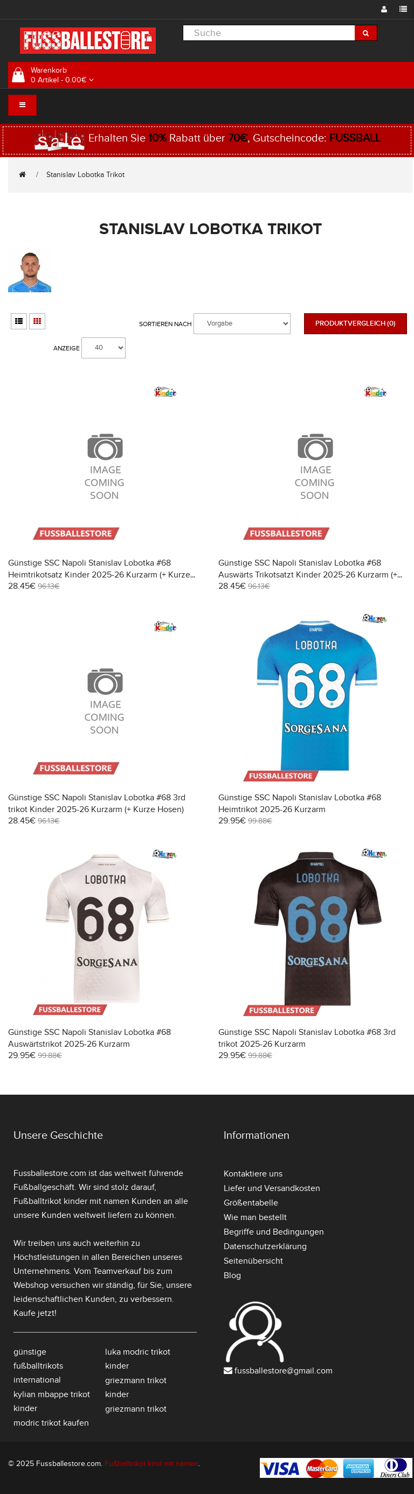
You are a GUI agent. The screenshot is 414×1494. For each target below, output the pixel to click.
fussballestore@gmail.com (283, 1370)
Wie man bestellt (255, 1217)
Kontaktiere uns (253, 1173)
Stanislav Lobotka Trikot (85, 174)
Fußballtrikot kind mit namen (151, 1463)
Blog (232, 1275)
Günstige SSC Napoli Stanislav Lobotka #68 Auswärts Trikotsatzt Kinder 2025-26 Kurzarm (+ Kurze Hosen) (307, 575)
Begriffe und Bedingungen (274, 1232)
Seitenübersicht (253, 1261)
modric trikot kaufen (51, 1423)
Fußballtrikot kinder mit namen (71, 1201)
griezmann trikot (136, 1409)
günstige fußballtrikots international (38, 1366)
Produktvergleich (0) (355, 323)
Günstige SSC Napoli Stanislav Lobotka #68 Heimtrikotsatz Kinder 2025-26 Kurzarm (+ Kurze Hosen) (99, 575)
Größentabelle (251, 1202)
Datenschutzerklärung (265, 1246)
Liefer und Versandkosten (272, 1188)
